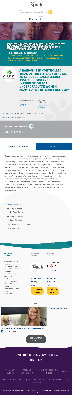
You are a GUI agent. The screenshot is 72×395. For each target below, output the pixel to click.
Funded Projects (31, 53)
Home (10, 53)
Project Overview (18, 146)
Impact (54, 146)
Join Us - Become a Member (48, 371)
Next (45, 320)
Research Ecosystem (27, 371)
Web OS (36, 393)
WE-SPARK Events (10, 371)
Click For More (37, 291)
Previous (3, 320)
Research (18, 53)
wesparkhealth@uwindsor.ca (34, 379)
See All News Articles (36, 339)
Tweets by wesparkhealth (58, 308)
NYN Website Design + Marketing (49, 390)
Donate (64, 371)
